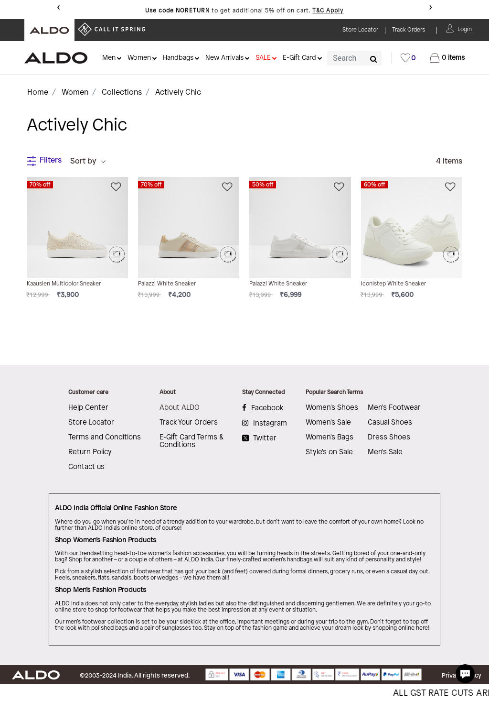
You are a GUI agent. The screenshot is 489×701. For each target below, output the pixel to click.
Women (75, 92)
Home (37, 92)
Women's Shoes (332, 408)
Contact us (86, 467)
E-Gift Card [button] (299, 58)
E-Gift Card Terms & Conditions (191, 441)
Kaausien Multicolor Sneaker (64, 284)
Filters (44, 161)
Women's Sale (328, 423)
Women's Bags (329, 437)
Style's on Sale (329, 452)
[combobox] (354, 58)
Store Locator (91, 423)
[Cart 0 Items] (447, 58)
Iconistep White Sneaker (393, 284)
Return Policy (90, 452)
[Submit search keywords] (373, 59)
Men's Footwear (394, 408)
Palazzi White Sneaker (167, 284)
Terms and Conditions (104, 437)
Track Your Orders (188, 423)
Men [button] (109, 58)
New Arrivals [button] (224, 58)
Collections (122, 92)
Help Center (88, 408)
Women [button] (139, 58)
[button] (464, 28)
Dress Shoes (389, 437)
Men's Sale (385, 452)
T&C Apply (327, 11)
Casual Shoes (390, 423)
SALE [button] (263, 58)
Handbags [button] (178, 58)
